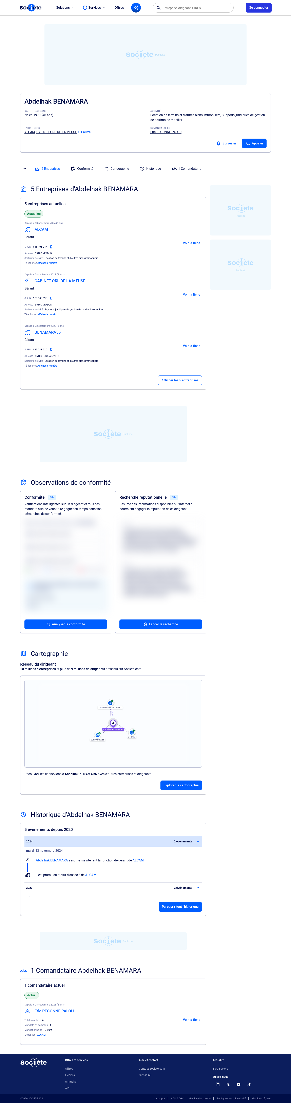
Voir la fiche (191, 243)
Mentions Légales (261, 1098)
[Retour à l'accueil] (33, 1062)
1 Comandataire (186, 168)
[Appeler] (254, 143)
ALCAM (29, 132)
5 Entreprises (47, 168)
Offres (119, 8)
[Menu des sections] (24, 169)
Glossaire (145, 1075)
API (67, 1088)
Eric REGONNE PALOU (165, 132)
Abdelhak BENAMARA (52, 860)
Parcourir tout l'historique (180, 907)
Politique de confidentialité (231, 1098)
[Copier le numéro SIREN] (51, 247)
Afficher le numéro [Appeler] (47, 263)
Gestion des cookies (200, 1098)
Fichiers (70, 1075)
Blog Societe (220, 1068)
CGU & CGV (177, 1098)
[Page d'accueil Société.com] (30, 8)
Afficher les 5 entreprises (179, 380)
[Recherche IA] (136, 8)
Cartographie (116, 168)
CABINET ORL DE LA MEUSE (56, 132)
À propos (160, 1098)
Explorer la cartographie (181, 785)
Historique (150, 168)
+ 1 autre (84, 132)
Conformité (82, 168)
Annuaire (70, 1081)
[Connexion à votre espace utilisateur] (259, 8)
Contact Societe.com (152, 1068)
